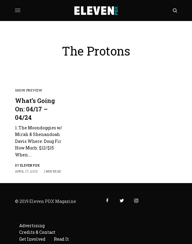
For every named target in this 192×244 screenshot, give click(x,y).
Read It (61, 239)
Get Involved (32, 239)
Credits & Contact (37, 232)
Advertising (32, 225)
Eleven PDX (30, 165)
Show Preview (28, 90)
